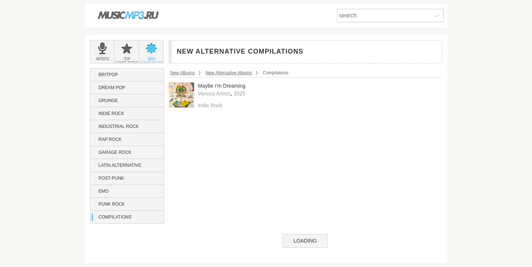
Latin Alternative (120, 165)
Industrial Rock (119, 126)
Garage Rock (115, 152)
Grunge (108, 100)
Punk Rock (112, 204)
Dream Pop (112, 87)
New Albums (182, 72)
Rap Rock (110, 139)
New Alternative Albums (228, 72)
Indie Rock (112, 113)
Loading (305, 241)
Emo (104, 191)
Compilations (115, 217)
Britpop (108, 74)
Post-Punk (111, 178)
